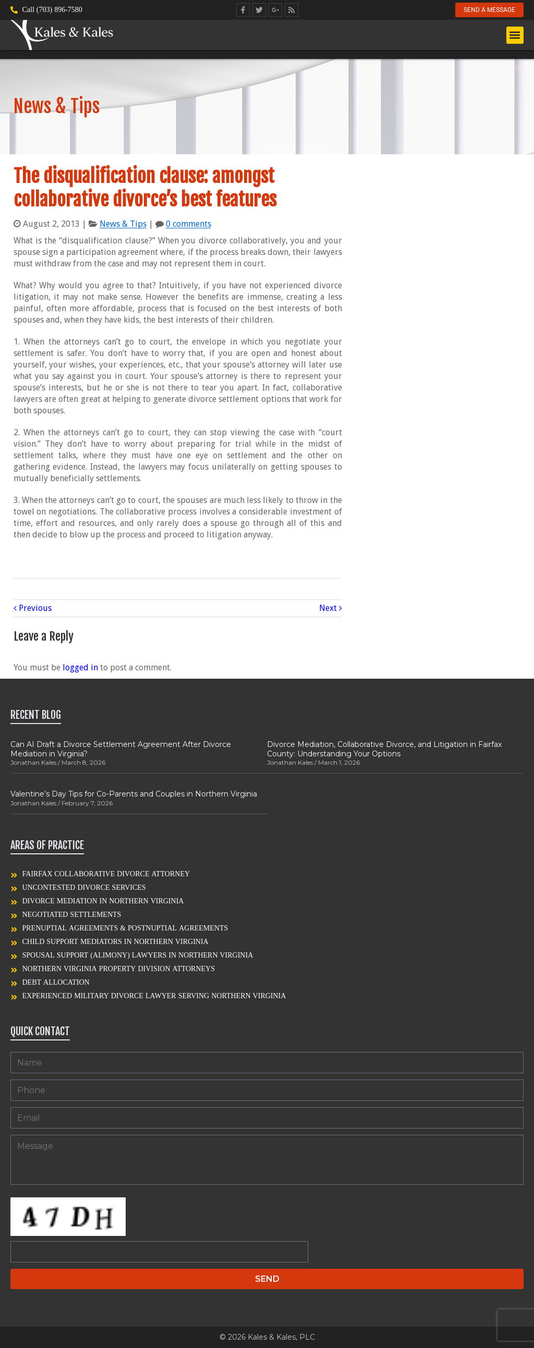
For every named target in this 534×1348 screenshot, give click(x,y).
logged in (80, 667)
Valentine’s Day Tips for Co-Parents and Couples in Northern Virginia (133, 794)
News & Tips (123, 224)
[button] (515, 35)
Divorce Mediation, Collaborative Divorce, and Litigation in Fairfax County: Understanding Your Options (384, 749)
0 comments (188, 224)
